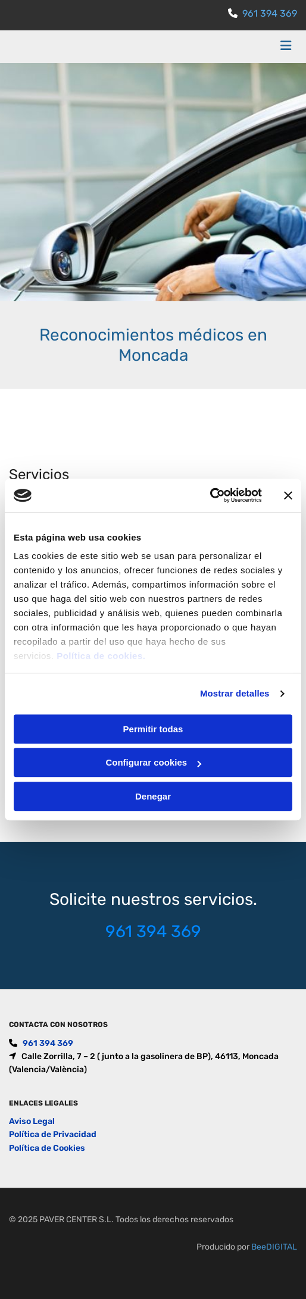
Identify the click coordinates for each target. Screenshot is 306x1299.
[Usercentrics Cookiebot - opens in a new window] (210, 495)
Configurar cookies (153, 762)
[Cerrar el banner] (288, 495)
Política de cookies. (101, 656)
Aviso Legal (32, 1121)
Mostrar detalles (235, 693)
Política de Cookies (47, 1148)
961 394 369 (269, 13)
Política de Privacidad (52, 1134)
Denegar (153, 796)
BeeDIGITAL (274, 1247)
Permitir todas (153, 729)
